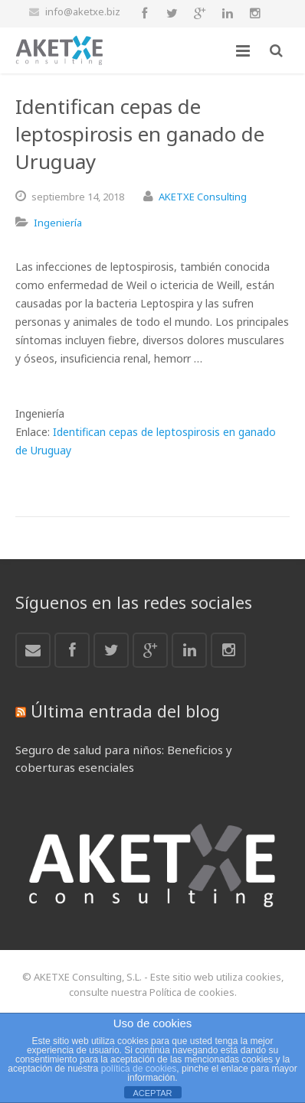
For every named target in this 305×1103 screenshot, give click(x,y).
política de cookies (139, 1068)
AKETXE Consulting (203, 196)
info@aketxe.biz (82, 11)
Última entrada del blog (125, 710)
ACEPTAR (152, 1093)
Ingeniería (58, 222)
